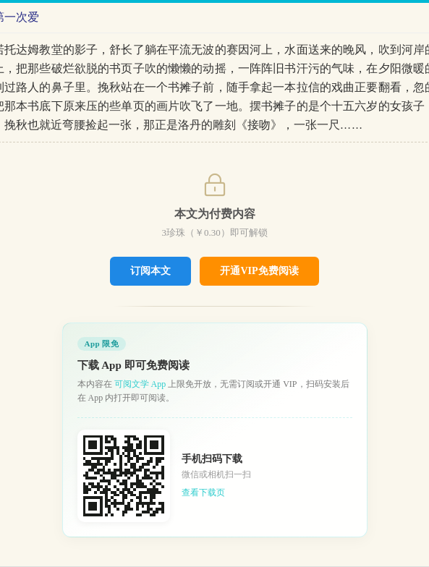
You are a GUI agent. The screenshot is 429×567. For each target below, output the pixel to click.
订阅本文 (150, 270)
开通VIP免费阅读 (259, 270)
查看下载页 (203, 492)
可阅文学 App (140, 384)
